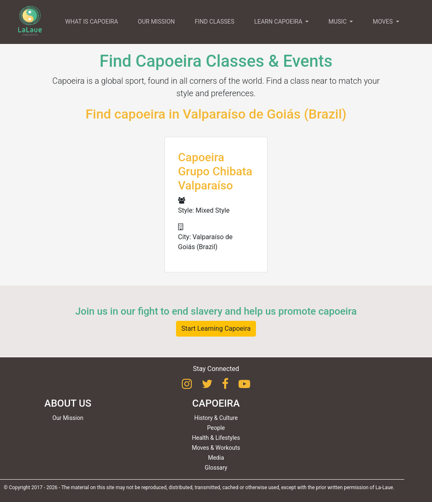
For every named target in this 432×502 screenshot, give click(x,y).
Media (216, 457)
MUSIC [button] (338, 21)
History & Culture (216, 418)
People (216, 427)
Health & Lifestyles (216, 437)
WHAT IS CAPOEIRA (91, 21)
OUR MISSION (156, 21)
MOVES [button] (383, 21)
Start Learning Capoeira (216, 328)
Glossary (216, 467)
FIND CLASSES (214, 21)
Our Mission (67, 418)
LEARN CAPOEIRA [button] (279, 21)
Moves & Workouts (216, 447)
